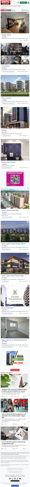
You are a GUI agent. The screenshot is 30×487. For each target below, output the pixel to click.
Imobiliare (15, 424)
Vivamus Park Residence (7, 347)
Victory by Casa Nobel (7, 217)
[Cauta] (18, 3)
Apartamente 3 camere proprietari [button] (15, 468)
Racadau (4, 130)
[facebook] (10, 479)
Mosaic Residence (6, 249)
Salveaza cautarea (15, 370)
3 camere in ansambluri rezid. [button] (15, 472)
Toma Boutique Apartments (8, 71)
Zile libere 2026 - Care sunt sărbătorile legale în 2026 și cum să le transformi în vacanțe (14, 390)
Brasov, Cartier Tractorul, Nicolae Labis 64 (13, 244)
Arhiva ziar (12, 475)
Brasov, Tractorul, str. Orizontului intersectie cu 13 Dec (14, 340)
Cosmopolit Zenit (6, 135)
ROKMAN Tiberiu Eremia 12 (8, 103)
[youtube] (20, 479)
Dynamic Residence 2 (6, 167)
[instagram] (12, 479)
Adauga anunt (24, 2)
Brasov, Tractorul (6, 98)
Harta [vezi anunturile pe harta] (23, 10)
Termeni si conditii (20, 475)
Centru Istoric (6, 66)
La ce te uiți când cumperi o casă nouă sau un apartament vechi (14, 442)
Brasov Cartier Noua (7, 308)
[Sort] (27, 10)
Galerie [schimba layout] (9, 10)
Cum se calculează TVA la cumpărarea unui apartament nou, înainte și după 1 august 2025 (14, 415)
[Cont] (28, 3)
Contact (19, 476)
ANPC (24, 476)
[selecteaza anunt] (28, 13)
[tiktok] (17, 479)
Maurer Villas (5, 281)
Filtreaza (3, 10)
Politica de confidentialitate (11, 476)
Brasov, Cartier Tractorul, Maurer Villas (13, 276)
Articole (7, 475)
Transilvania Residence (7, 313)
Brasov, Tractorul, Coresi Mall (10, 210)
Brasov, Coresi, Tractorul (8, 162)
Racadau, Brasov (6, 35)
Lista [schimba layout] (13, 10)
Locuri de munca (15, 396)
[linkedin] (15, 479)
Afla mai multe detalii (23, 483)
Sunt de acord (15, 485)
